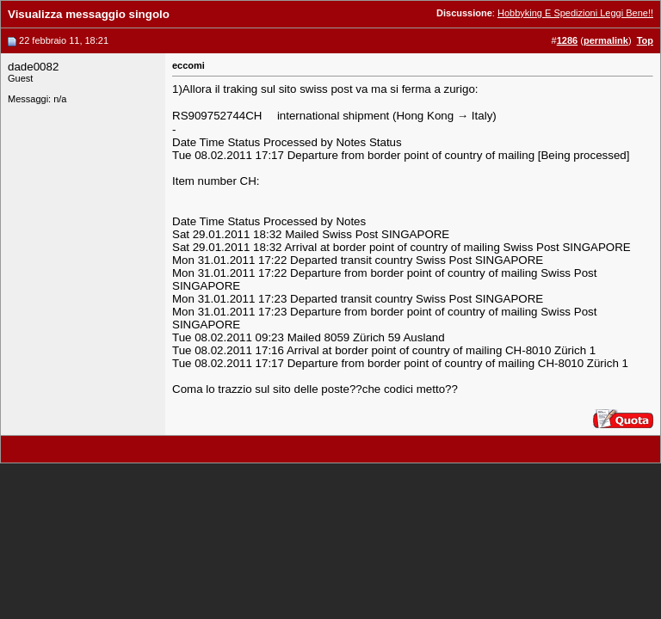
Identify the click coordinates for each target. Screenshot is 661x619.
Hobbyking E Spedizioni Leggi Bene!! (575, 13)
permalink (606, 40)
